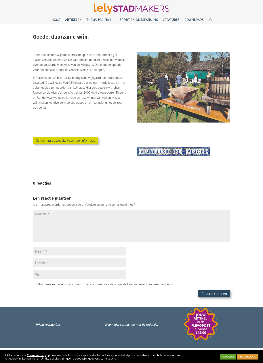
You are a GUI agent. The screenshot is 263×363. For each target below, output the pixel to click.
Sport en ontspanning (139, 20)
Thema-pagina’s (98, 20)
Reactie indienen (214, 294)
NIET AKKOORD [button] (247, 356)
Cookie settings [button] (36, 355)
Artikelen (73, 20)
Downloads (194, 20)
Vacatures (171, 20)
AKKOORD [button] (228, 356)
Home (56, 20)
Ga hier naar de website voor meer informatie (65, 140)
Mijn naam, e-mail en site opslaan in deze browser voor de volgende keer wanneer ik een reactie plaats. (105, 284)
